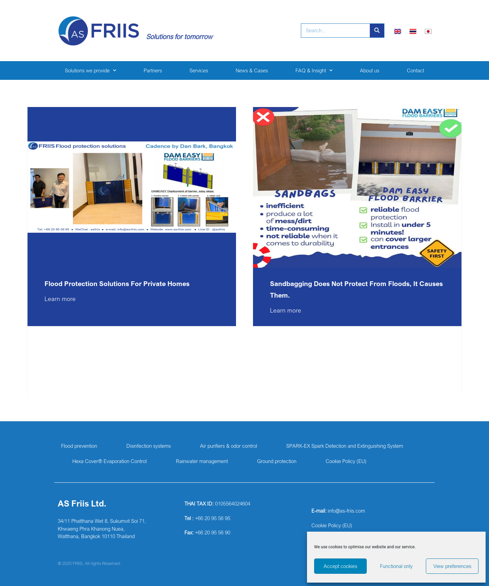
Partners (153, 70)
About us (369, 70)
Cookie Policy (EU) (346, 461)
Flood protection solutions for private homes (117, 283)
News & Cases (252, 70)
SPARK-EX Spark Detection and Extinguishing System (344, 446)
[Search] (377, 30)
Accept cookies (340, 566)
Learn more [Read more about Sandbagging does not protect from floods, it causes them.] (285, 310)
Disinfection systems (148, 446)
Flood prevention (79, 446)
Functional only (396, 566)
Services (198, 70)
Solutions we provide (90, 70)
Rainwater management (202, 461)
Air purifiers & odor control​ (228, 446)
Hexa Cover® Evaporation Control (109, 461)
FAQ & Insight (313, 70)
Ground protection (276, 461)
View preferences (452, 566)
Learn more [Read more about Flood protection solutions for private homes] (60, 298)
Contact (415, 70)
